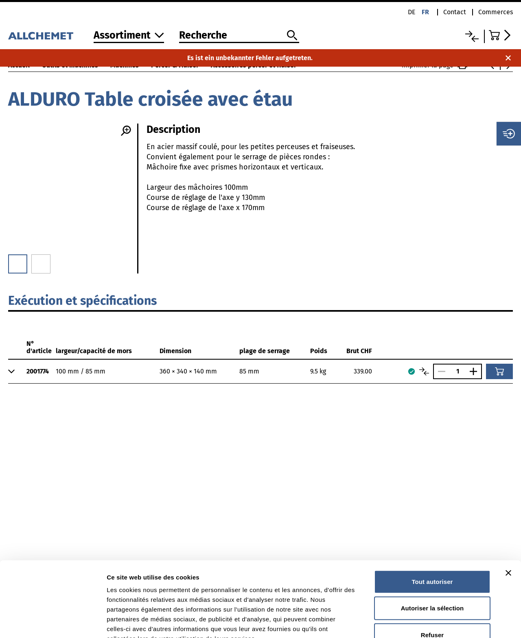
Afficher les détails (448, 621)
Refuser (432, 567)
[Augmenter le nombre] (475, 371)
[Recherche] (239, 35)
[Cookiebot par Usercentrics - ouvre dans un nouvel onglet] (52, 622)
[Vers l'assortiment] (129, 36)
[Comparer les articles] (424, 371)
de (412, 12)
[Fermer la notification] (508, 58)
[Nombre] (457, 371)
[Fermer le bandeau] (508, 505)
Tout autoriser (432, 513)
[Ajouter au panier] (499, 371)
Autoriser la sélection (432, 540)
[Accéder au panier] (501, 35)
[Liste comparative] (472, 36)
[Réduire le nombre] (439, 371)
